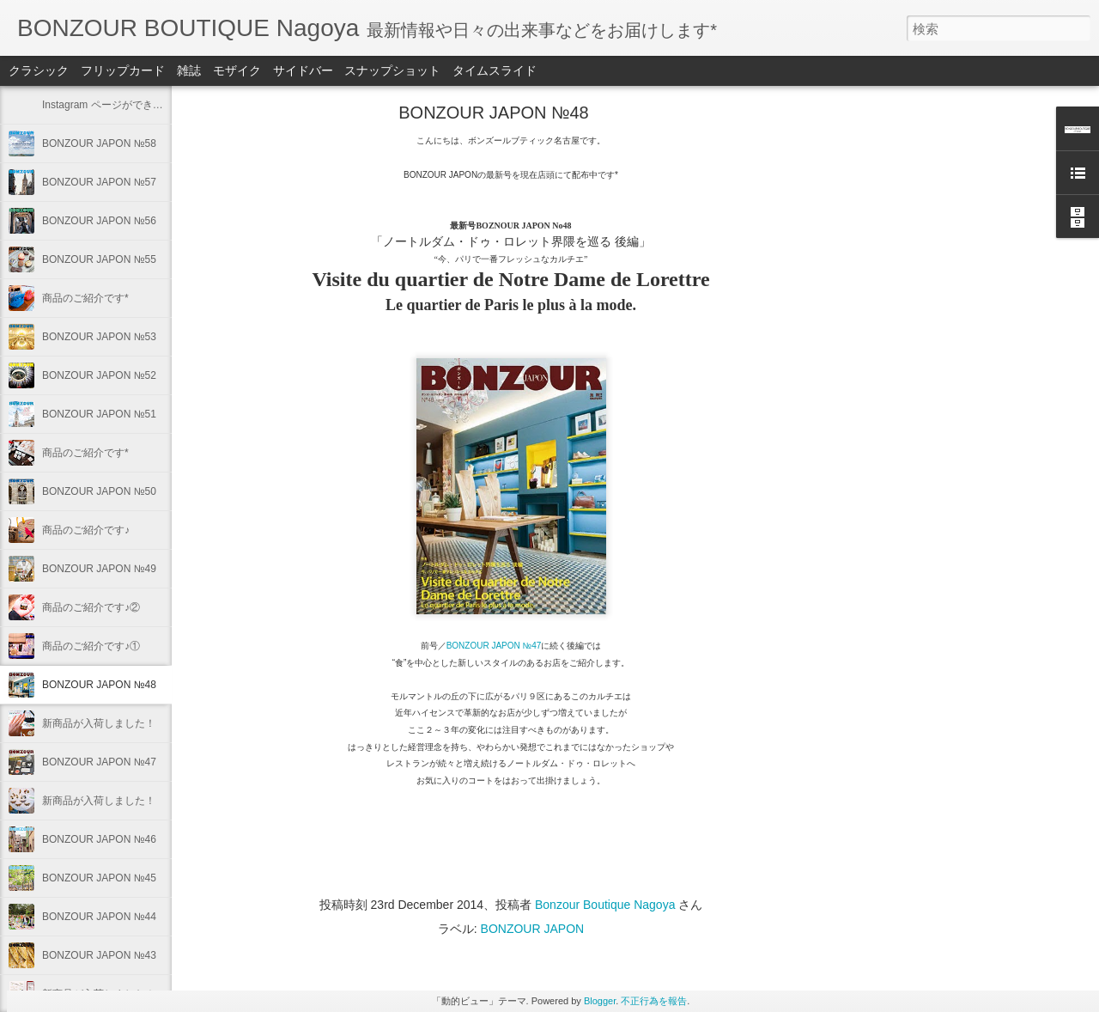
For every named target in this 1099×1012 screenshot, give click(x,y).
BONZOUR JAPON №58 (99, 143)
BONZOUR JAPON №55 (99, 259)
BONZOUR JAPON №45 (99, 878)
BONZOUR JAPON (533, 929)
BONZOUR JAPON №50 (99, 491)
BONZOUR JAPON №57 (99, 182)
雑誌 (189, 70)
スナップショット (392, 70)
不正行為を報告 (654, 1001)
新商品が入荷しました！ (98, 723)
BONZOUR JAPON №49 (99, 569)
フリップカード (123, 70)
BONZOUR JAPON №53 (99, 337)
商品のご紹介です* (85, 298)
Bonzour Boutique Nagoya (605, 904)
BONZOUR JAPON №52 (99, 375)
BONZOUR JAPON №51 (99, 414)
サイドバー (303, 70)
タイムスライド (494, 70)
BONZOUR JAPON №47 (99, 762)
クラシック (39, 70)
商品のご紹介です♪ (86, 530)
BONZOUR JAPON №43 (99, 955)
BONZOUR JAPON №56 (99, 221)
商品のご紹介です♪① (91, 646)
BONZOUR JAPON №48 (99, 685)
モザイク (237, 70)
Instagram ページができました (113, 105)
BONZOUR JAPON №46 (99, 839)
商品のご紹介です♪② (91, 607)
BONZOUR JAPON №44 (99, 917)
